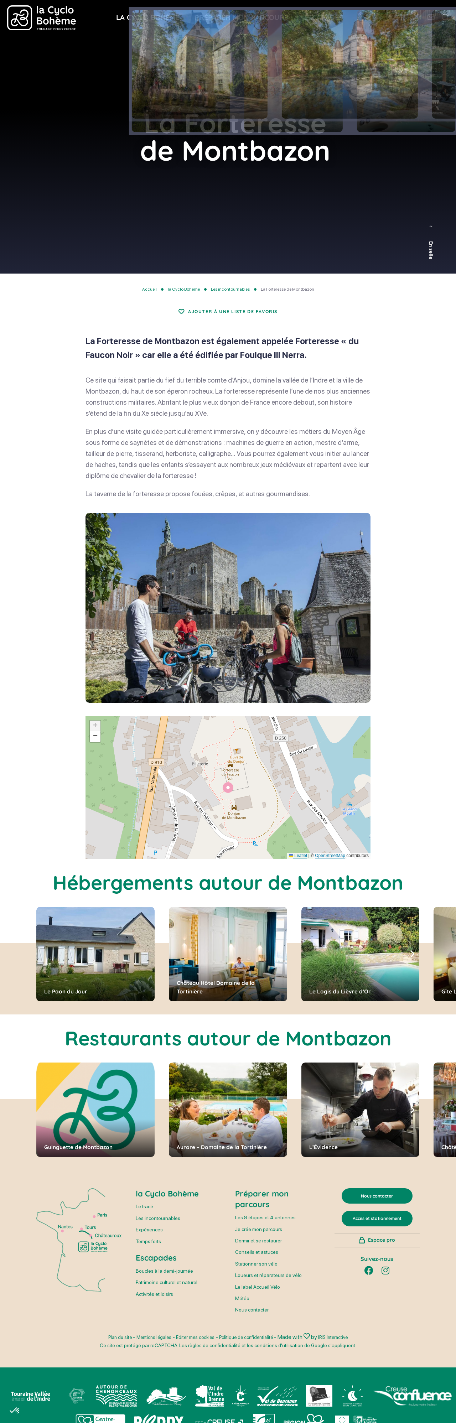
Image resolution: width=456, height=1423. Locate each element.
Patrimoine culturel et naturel (166, 1291)
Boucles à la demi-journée (164, 1279)
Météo (242, 1307)
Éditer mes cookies (192, 1345)
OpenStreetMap (330, 864)
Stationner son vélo (256, 1272)
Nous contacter (252, 1318)
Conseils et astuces (256, 1261)
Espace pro (381, 1264)
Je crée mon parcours (258, 1238)
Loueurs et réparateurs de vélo (268, 1284)
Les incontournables (230, 289)
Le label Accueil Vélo (257, 1295)
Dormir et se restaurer (258, 1249)
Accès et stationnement (377, 1232)
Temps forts (148, 1250)
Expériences (149, 1238)
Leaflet (298, 864)
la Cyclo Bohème (184, 289)
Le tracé (144, 1215)
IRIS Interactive (348, 1345)
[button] (228, 796)
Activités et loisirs (154, 1302)
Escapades (156, 1266)
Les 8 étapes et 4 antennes (265, 1226)
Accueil (149, 289)
